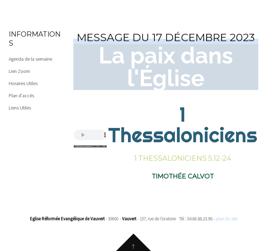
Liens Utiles (20, 108)
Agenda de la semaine (30, 59)
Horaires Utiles (23, 83)
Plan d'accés (21, 95)
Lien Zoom (19, 71)
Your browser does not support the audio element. (90, 135)
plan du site (226, 219)
